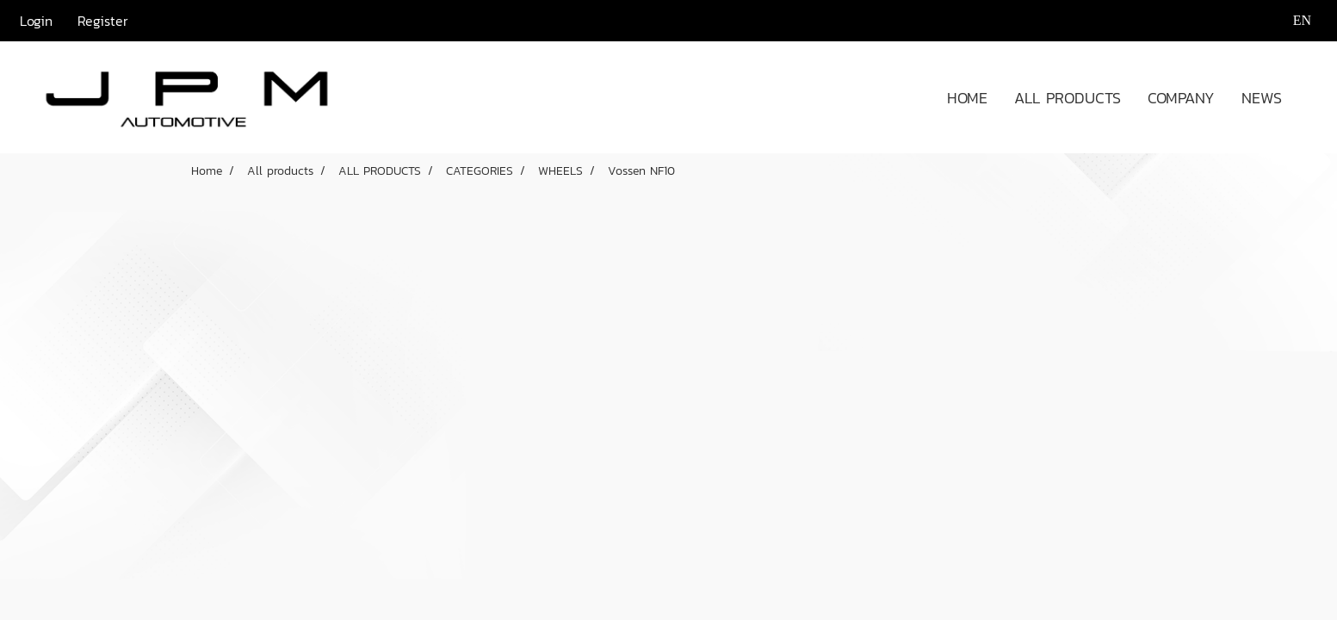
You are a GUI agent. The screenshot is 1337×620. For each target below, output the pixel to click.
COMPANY (1181, 97)
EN (1291, 20)
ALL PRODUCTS (1067, 97)
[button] (1310, 97)
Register (102, 20)
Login (36, 20)
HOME (967, 97)
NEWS (1261, 97)
